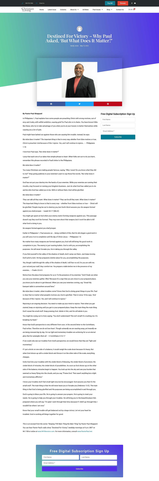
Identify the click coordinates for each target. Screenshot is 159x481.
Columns (63, 10)
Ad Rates (86, 10)
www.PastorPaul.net (84, 431)
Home (42, 10)
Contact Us (120, 10)
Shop (109, 9)
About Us (74, 9)
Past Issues (98, 9)
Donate (123, 3)
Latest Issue (52, 10)
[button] (51, 104)
